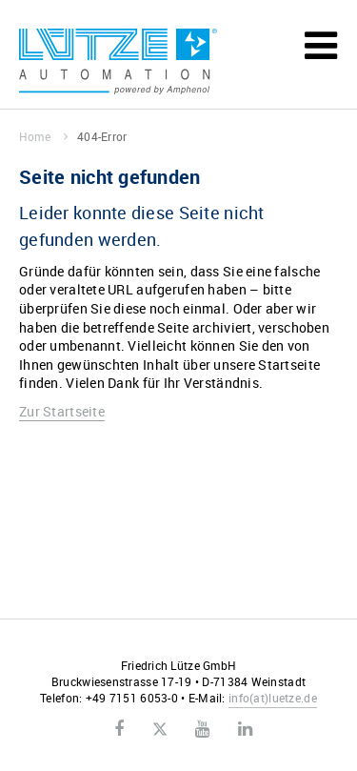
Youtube (202, 729)
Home (43, 136)
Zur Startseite (62, 411)
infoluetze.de (272, 697)
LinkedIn (245, 729)
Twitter (159, 730)
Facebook (119, 729)
